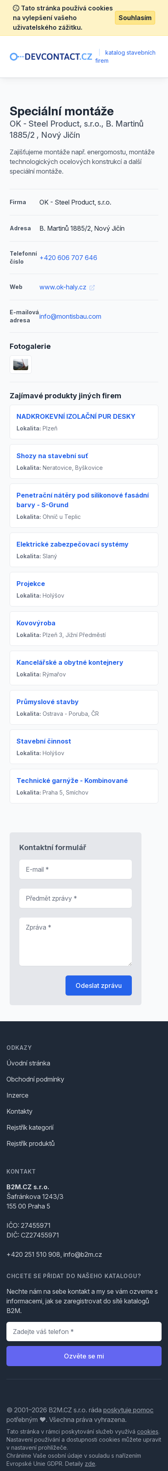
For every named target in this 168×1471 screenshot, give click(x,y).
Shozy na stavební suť (52, 456)
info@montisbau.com (70, 316)
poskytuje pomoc (128, 1410)
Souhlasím (135, 18)
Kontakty (19, 1111)
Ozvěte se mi (84, 1356)
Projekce (30, 584)
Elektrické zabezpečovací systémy (72, 544)
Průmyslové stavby (47, 702)
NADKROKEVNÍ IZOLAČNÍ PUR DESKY (75, 416)
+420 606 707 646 (68, 258)
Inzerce (17, 1095)
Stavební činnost (43, 741)
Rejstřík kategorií (29, 1127)
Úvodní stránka (28, 1063)
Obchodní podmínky (35, 1079)
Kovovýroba (35, 623)
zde (90, 1463)
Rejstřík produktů (30, 1143)
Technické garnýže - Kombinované (72, 780)
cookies (147, 1431)
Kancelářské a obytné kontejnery (69, 662)
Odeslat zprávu (99, 985)
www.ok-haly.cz (66, 287)
